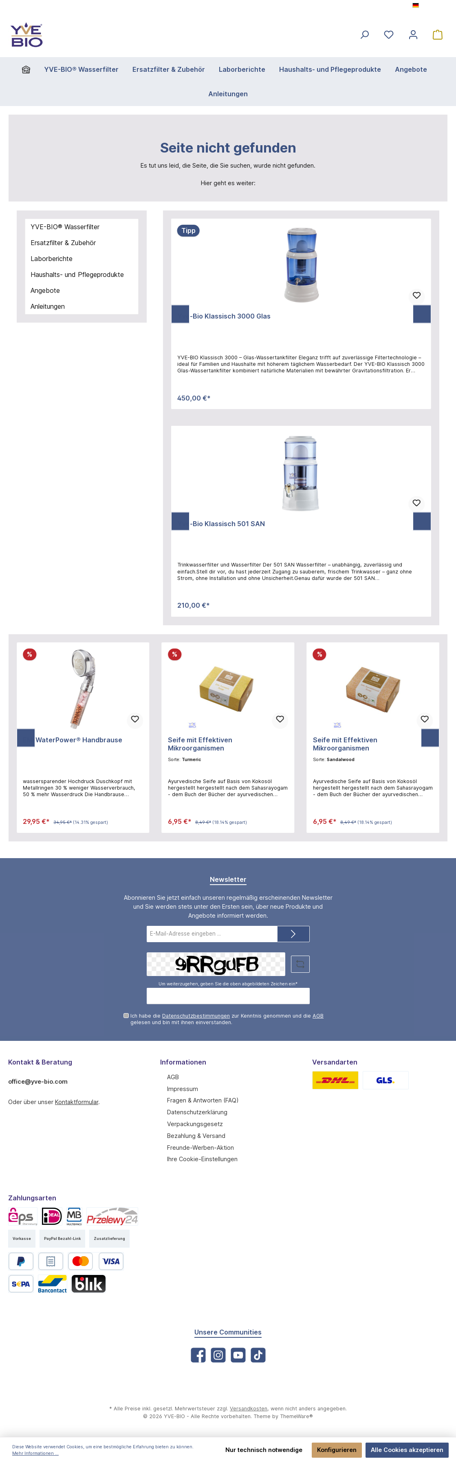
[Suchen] (364, 35)
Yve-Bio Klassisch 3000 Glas (222, 316)
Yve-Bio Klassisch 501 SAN (220, 523)
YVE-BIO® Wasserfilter (64, 226)
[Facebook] (198, 1355)
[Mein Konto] (413, 35)
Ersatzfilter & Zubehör (62, 242)
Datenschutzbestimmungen (191, 1015)
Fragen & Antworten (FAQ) (201, 1100)
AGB (303, 1015)
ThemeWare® (290, 1417)
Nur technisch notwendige (270, 1450)
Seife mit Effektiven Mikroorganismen (227, 740)
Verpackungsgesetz (192, 1123)
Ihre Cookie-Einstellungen (200, 1158)
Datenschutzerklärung (195, 1112)
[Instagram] (218, 1355)
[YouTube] (238, 1355)
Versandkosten (245, 1409)
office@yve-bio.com (36, 1081)
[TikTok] (258, 1355)
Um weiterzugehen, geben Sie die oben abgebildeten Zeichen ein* (227, 983)
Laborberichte (50, 258)
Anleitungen (48, 306)
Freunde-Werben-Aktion (198, 1147)
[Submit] (293, 934)
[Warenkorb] (437, 35)
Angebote (45, 290)
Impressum (181, 1088)
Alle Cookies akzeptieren (408, 1450)
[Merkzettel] (389, 35)
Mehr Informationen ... (33, 1453)
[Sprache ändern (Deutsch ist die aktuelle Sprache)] (431, 6)
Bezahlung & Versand (195, 1135)
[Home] (37, 69)
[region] (301, 314)
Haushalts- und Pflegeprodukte (75, 274)
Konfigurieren (341, 1450)
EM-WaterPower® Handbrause (70, 740)
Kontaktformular (73, 1101)
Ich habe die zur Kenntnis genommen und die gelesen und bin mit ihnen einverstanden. (229, 1019)
